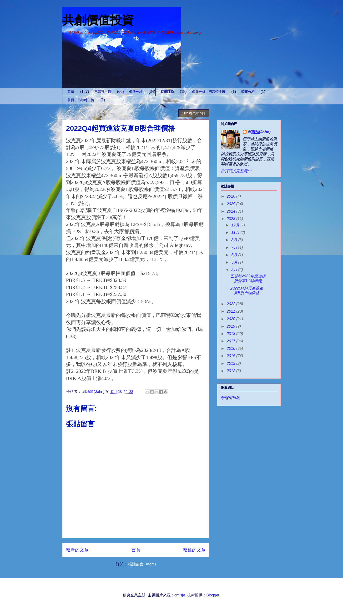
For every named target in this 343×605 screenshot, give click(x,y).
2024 (231, 211)
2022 (231, 304)
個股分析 (135, 92)
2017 (231, 341)
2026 (231, 196)
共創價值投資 (98, 20)
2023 (231, 219)
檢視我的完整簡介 (236, 171)
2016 (231, 348)
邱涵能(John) (259, 132)
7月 (234, 247)
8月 (234, 240)
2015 (231, 356)
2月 (234, 270)
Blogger (212, 595)
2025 (231, 204)
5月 (234, 255)
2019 (231, 326)
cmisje (179, 595)
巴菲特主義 (102, 92)
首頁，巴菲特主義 (80, 100)
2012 (231, 371)
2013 (231, 363)
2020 (231, 319)
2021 (231, 311)
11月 (235, 232)
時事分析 (248, 92)
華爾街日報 (230, 398)
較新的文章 (77, 549)
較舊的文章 (194, 549)
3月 (234, 262)
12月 (235, 225)
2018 (231, 334)
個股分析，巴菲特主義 (208, 92)
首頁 (70, 92)
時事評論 (167, 92)
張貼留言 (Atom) (142, 564)
